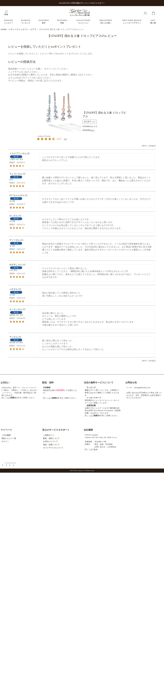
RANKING (26, 21)
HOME (4, 29)
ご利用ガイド (48, 435)
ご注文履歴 (6, 435)
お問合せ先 (131, 382)
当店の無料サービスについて (98, 382)
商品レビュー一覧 (9, 438)
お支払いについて (50, 441)
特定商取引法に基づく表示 (10, 465)
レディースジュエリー (18, 29)
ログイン (5, 441)
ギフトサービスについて (53, 448)
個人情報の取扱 (14, 465)
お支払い (5, 382)
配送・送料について (51, 438)
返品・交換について (51, 445)
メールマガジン (7, 465)
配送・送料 (48, 382)
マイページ (6, 430)
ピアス (33, 29)
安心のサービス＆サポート (56, 430)
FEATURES (44, 21)
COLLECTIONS (83, 21)
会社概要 (88, 430)
